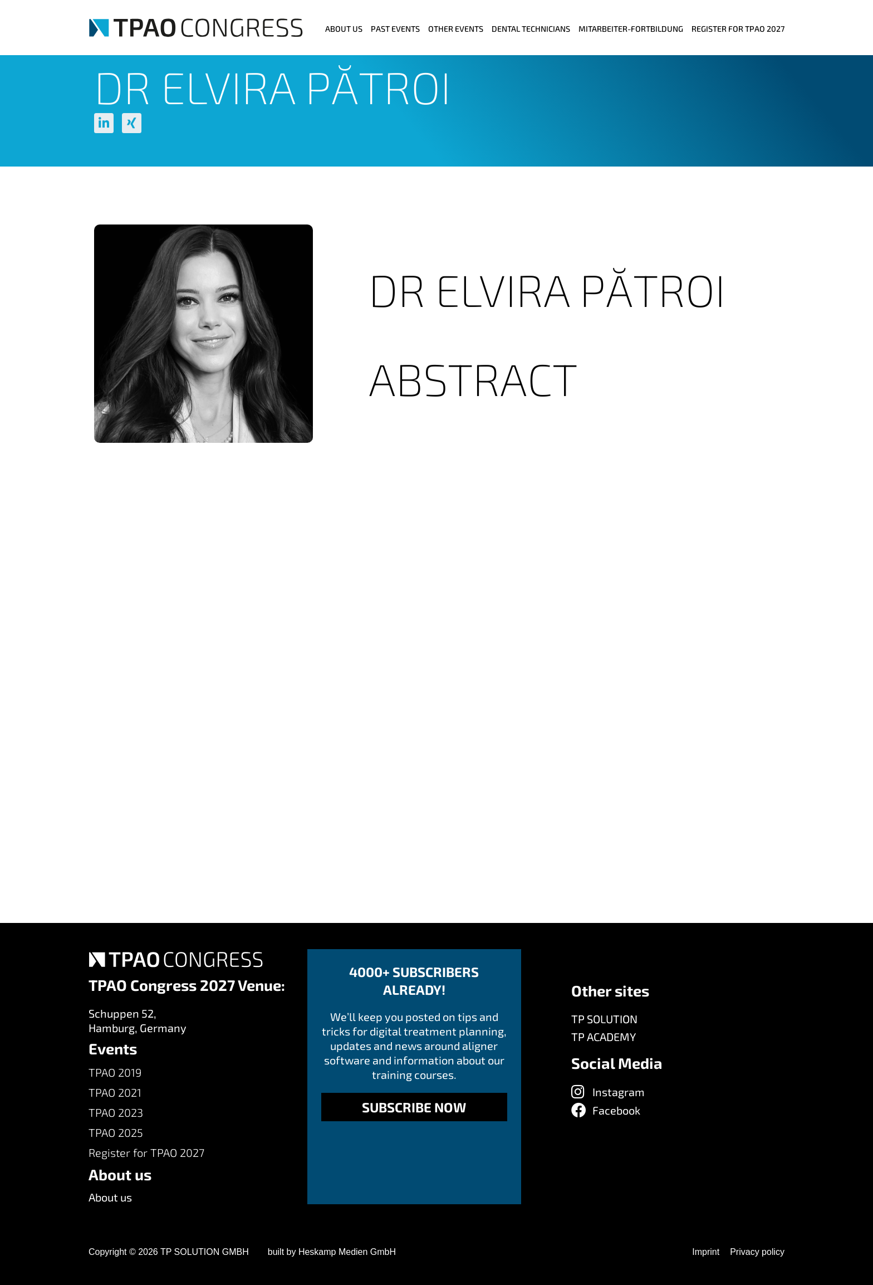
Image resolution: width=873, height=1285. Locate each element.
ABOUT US (343, 28)
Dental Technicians (531, 28)
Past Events (395, 28)
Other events (455, 28)
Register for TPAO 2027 (737, 28)
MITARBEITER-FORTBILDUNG (630, 28)
